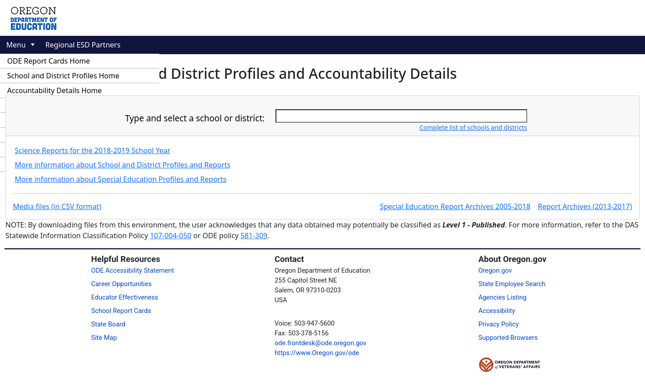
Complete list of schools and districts (473, 127)
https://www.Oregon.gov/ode (317, 353)
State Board (108, 324)
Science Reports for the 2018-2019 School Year (92, 150)
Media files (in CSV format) (57, 206)
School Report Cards (121, 311)
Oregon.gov (495, 270)
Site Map (104, 338)
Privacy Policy (498, 324)
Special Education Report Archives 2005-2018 (455, 206)
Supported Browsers (508, 338)
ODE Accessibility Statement (132, 270)
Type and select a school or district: (195, 118)
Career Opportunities (121, 284)
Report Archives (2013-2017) (585, 206)
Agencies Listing (502, 297)
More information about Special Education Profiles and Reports (121, 179)
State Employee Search (512, 284)
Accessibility (496, 311)
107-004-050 (171, 235)
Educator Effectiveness (125, 297)
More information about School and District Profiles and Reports (123, 165)
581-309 (254, 235)
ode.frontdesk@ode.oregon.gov (320, 343)
